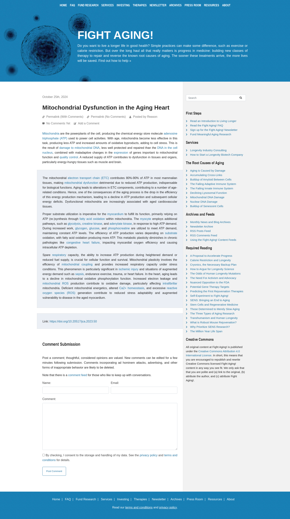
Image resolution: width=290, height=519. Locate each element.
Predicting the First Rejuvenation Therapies (216, 291)
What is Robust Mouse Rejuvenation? (213, 322)
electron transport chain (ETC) (88, 178)
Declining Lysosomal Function (208, 192)
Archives (175, 5)
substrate (171, 233)
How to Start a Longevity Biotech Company (216, 154)
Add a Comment (88, 123)
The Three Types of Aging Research (212, 313)
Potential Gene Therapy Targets (209, 286)
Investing (123, 5)
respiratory (59, 255)
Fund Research (88, 5)
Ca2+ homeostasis (131, 288)
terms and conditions (139, 507)
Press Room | (197, 499)
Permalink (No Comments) (108, 116)
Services (107, 5)
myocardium (115, 214)
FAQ (72, 5)
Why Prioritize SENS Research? (210, 326)
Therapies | (142, 499)
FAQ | (70, 499)
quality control (69, 157)
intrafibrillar (170, 283)
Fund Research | (88, 499)
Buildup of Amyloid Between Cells (210, 179)
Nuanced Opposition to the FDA (209, 282)
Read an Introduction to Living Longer (213, 121)
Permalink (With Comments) (64, 116)
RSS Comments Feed (203, 235)
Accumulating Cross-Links (206, 175)
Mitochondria (50, 133)
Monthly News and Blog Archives (210, 222)
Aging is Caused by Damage (207, 170)
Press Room (193, 5)
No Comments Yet (58, 123)
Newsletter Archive (201, 226)
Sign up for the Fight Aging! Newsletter (213, 129)
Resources (211, 5)
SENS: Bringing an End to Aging (210, 300)
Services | (108, 499)
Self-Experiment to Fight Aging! (209, 295)
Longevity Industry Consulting (208, 150)
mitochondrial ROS (56, 283)
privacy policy (148, 455)
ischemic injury (128, 269)
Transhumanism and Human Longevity (214, 317)
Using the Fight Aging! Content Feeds (213, 239)
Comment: (49, 399)
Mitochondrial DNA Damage (207, 197)
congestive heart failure (83, 242)
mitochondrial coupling (77, 264)
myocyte (145, 218)
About (226, 5)
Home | (58, 499)
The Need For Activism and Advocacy (213, 277)
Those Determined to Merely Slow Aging (215, 309)
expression (121, 152)
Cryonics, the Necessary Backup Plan (213, 264)
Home (63, 5)
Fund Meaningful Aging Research (210, 134)
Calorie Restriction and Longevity (210, 260)
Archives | (178, 499)
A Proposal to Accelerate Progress (211, 255)
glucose (94, 228)
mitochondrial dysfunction (81, 182)
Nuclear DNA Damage (204, 201)
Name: (46, 382)
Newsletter (158, 5)
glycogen (81, 228)
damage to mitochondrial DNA (79, 147)
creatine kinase (92, 223)
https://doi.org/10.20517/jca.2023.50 (73, 321)
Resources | (217, 499)
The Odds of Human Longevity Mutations (215, 273)
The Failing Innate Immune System (211, 188)
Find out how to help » (114, 61)
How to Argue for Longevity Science (212, 269)
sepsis (79, 274)
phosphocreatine (119, 228)
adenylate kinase (121, 223)
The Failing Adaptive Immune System (213, 183)
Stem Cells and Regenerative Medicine (214, 304)
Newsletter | (161, 499)
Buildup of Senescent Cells (206, 206)
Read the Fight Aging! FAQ (206, 125)
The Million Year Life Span (206, 331)
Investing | (125, 499)
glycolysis (74, 223)
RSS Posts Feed (200, 230)
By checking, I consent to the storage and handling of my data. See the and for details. (109, 458)
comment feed (77, 375)
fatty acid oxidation (92, 218)
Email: (115, 382)
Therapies (140, 5)
